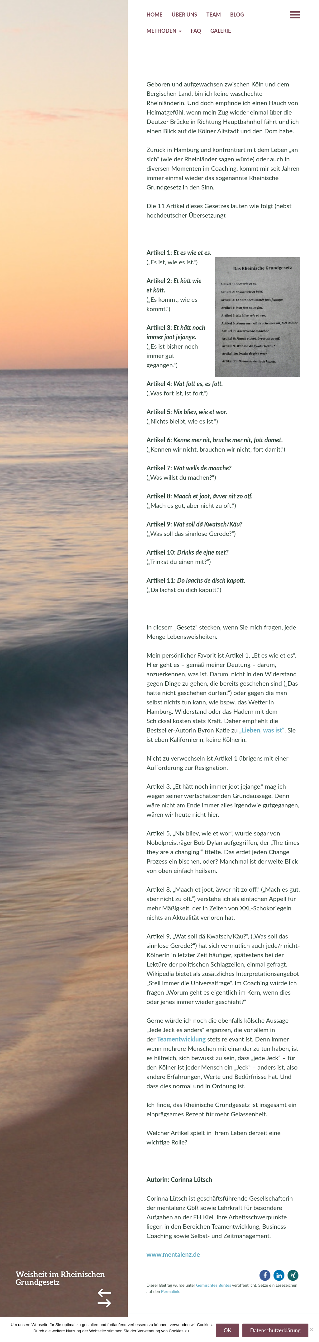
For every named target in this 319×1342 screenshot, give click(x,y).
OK (227, 1330)
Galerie (220, 31)
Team (213, 15)
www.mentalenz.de (173, 1254)
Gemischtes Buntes (213, 1285)
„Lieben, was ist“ (261, 730)
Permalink (170, 1291)
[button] (264, 1275)
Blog (237, 15)
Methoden (161, 31)
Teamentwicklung (181, 1039)
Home (154, 15)
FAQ (196, 31)
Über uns (184, 15)
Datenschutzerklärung (275, 1330)
